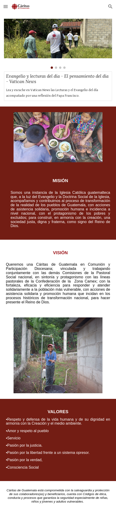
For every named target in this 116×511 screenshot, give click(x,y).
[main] (58, 203)
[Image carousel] (58, 44)
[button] (5, 6)
